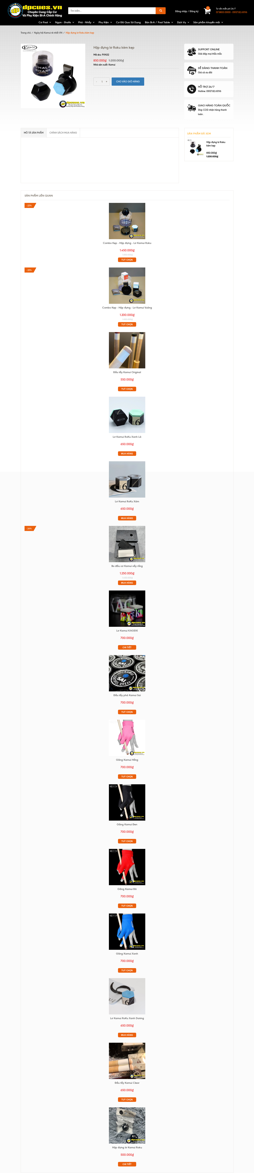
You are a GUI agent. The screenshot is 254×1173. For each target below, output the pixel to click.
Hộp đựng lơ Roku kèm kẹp (215, 144)
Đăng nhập (181, 11)
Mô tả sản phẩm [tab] (33, 132)
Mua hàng (127, 453)
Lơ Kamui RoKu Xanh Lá (127, 436)
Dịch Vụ (181, 22)
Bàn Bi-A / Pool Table (157, 22)
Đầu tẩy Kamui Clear (127, 1082)
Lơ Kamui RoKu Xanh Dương (127, 1018)
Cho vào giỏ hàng (128, 81)
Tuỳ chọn (127, 260)
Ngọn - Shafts (63, 22)
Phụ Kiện (104, 22)
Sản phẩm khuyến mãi (206, 22)
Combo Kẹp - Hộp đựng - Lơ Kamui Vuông (127, 307)
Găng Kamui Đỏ (127, 889)
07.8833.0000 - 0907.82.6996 (231, 12)
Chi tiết (127, 647)
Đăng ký (194, 11)
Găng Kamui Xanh (127, 953)
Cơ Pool (43, 22)
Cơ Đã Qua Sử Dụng (128, 22)
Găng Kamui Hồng (127, 759)
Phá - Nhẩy (84, 22)
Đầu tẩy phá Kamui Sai (127, 695)
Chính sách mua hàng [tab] (63, 132)
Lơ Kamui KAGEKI (127, 630)
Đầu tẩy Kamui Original (127, 372)
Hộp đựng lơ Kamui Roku (127, 1147)
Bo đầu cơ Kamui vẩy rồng (127, 566)
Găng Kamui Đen (127, 824)
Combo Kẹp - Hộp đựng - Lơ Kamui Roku (127, 243)
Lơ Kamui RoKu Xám (127, 501)
